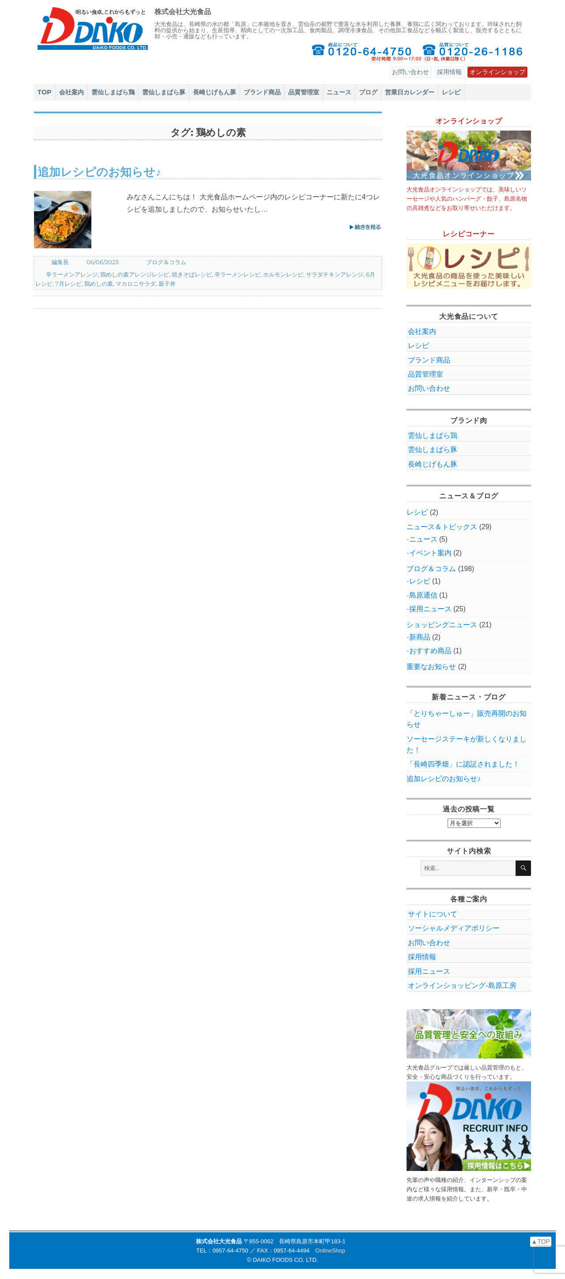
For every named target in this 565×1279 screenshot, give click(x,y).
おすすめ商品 (430, 650)
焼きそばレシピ (192, 274)
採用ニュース (430, 609)
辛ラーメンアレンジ (72, 274)
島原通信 (423, 595)
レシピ (451, 92)
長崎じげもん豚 (214, 92)
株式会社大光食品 (182, 11)
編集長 (60, 262)
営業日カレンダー (409, 92)
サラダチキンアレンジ (334, 274)
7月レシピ (68, 283)
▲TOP (540, 1241)
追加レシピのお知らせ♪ (99, 172)
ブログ (368, 92)
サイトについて (432, 914)
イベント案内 (430, 553)
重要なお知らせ (431, 666)
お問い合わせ (410, 71)
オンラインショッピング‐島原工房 (462, 985)
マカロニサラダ (136, 283)
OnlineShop (330, 1250)
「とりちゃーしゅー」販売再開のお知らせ (467, 719)
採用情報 (449, 71)
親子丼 (167, 283)
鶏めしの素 (98, 283)
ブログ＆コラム (166, 262)
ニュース (339, 92)
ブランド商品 (262, 92)
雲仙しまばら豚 (163, 92)
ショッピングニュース (442, 624)
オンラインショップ (497, 71)
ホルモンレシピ (283, 274)
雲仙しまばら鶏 (113, 92)
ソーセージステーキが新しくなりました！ (467, 744)
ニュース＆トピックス (442, 527)
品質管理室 (303, 92)
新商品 (419, 637)
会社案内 (71, 92)
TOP (45, 92)
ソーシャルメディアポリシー (454, 928)
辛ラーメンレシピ (237, 274)
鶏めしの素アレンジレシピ (134, 274)
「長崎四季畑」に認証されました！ (463, 764)
